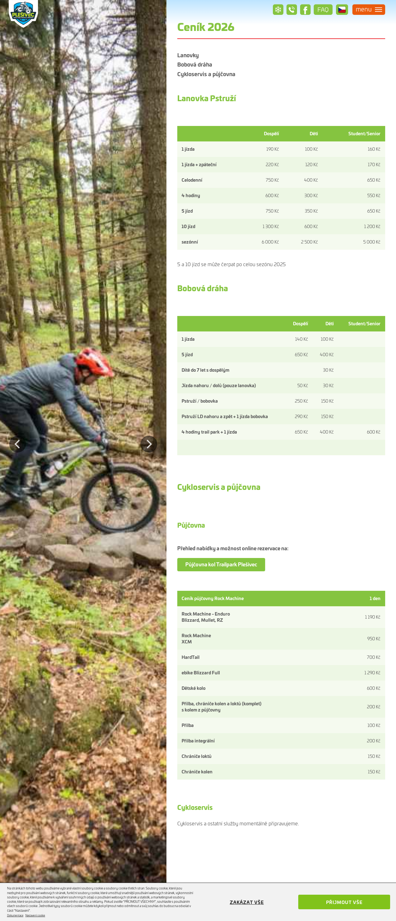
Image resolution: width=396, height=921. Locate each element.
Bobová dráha (303, 55)
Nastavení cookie (35, 915)
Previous (17, 439)
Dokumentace (15, 915)
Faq (322, 9)
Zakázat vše (247, 902)
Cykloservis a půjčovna (206, 64)
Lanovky (188, 55)
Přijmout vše (344, 902)
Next (152, 439)
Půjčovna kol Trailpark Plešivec (221, 564)
